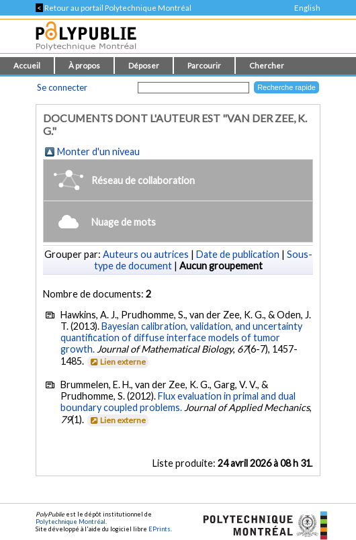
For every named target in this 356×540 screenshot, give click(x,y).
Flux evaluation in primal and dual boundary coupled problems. (178, 401)
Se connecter (62, 87)
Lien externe (117, 362)
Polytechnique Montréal (70, 521)
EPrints (159, 529)
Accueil (26, 65)
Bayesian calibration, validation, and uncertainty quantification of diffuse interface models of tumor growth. (181, 337)
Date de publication (237, 254)
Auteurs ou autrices (146, 254)
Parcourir (204, 65)
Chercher (266, 65)
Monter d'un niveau (98, 151)
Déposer (143, 65)
